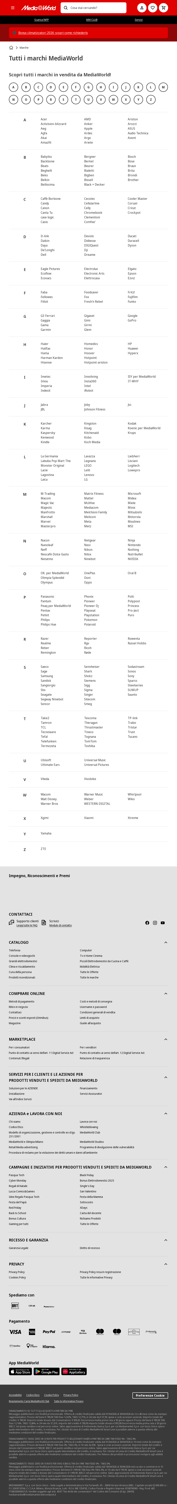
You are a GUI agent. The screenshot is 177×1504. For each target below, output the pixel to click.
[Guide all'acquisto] (90, 1023)
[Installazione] (17, 1094)
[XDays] (83, 1208)
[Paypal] (49, 1332)
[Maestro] (117, 1332)
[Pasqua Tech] (16, 1175)
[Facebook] (149, 922)
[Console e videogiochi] (22, 956)
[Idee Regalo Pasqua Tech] (24, 1197)
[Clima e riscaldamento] (22, 967)
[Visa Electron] (83, 1332)
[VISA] (15, 1332)
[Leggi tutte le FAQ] (27, 925)
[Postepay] (66, 1332)
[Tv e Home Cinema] (91, 956)
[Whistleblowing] (89, 1127)
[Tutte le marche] (89, 977)
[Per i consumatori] (19, 1047)
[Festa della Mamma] (91, 1197)
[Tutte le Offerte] (89, 972)
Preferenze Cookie (150, 1395)
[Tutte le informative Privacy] (96, 1277)
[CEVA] (32, 1306)
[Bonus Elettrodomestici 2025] (97, 1181)
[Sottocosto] (86, 1202)
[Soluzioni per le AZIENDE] (23, 1088)
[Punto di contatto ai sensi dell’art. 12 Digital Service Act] (112, 1053)
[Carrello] (163, 7)
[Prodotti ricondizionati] (22, 977)
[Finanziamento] (88, 1088)
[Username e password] (93, 1007)
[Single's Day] (87, 1186)
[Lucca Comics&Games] (22, 1191)
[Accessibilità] (15, 1395)
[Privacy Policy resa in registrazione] (100, 1272)
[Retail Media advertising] (23, 1147)
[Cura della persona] (20, 972)
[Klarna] (49, 1347)
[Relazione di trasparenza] (95, 1058)
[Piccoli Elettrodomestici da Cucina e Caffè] (104, 961)
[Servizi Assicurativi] (91, 1094)
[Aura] (134, 1332)
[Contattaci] (15, 1012)
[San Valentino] (88, 1191)
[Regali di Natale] (18, 1186)
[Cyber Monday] (17, 1181)
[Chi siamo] (14, 1122)
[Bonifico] (15, 1346)
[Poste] (49, 1306)
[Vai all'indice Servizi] (20, 1099)
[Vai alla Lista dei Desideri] (152, 7)
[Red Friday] (15, 1208)
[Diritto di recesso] (90, 1248)
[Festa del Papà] (17, 1202)
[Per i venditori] (88, 1047)
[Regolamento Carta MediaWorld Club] (29, 1401)
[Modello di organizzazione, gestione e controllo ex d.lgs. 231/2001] (44, 1134)
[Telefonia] (14, 950)
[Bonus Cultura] (17, 1218)
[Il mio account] (142, 7)
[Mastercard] (100, 1332)
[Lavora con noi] (88, 1122)
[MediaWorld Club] (90, 1132)
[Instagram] (156, 922)
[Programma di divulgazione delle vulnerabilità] (107, 1147)
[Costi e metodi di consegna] (96, 1001)
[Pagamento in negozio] (32, 1346)
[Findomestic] (151, 1332)
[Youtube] (164, 922)
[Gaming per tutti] (18, 1224)
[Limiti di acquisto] (89, 1018)
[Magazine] (15, 1023)
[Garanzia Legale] (18, 1248)
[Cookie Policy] (51, 1395)
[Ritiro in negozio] (18, 1007)
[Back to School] (17, 1213)
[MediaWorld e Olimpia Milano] (26, 1142)
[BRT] (15, 1306)
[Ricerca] (65, 7)
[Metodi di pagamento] (21, 1001)
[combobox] (97, 7)
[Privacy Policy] (17, 1272)
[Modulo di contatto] (60, 925)
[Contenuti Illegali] (19, 1058)
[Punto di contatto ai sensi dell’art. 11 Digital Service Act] (41, 1053)
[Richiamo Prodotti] (90, 1218)
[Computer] (86, 950)
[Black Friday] (87, 1175)
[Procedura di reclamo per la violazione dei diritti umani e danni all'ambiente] (53, 1153)
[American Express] (32, 1332)
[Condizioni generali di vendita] (97, 1012)
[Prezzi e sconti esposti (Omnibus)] (28, 1018)
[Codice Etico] (16, 1127)
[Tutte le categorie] (13, 8)
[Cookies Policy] (17, 1277)
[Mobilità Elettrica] (90, 967)
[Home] (11, 47)
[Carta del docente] (90, 1213)
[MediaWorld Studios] (92, 1142)
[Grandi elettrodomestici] (23, 961)
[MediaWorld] (38, 7)
